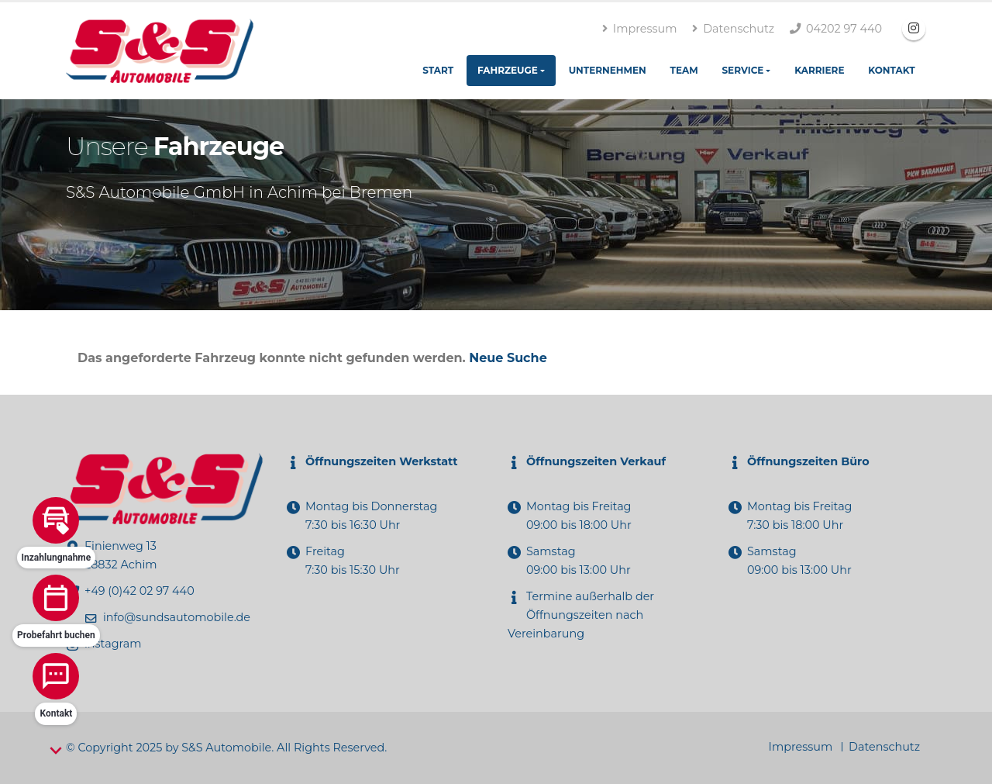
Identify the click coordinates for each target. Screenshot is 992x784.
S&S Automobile (226, 748)
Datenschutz (733, 29)
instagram (112, 644)
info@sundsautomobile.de (176, 617)
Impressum (639, 29)
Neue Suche (507, 358)
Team (684, 70)
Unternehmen (607, 70)
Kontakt (891, 70)
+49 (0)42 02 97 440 (139, 591)
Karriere (819, 70)
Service (742, 70)
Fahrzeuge (507, 70)
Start (437, 70)
